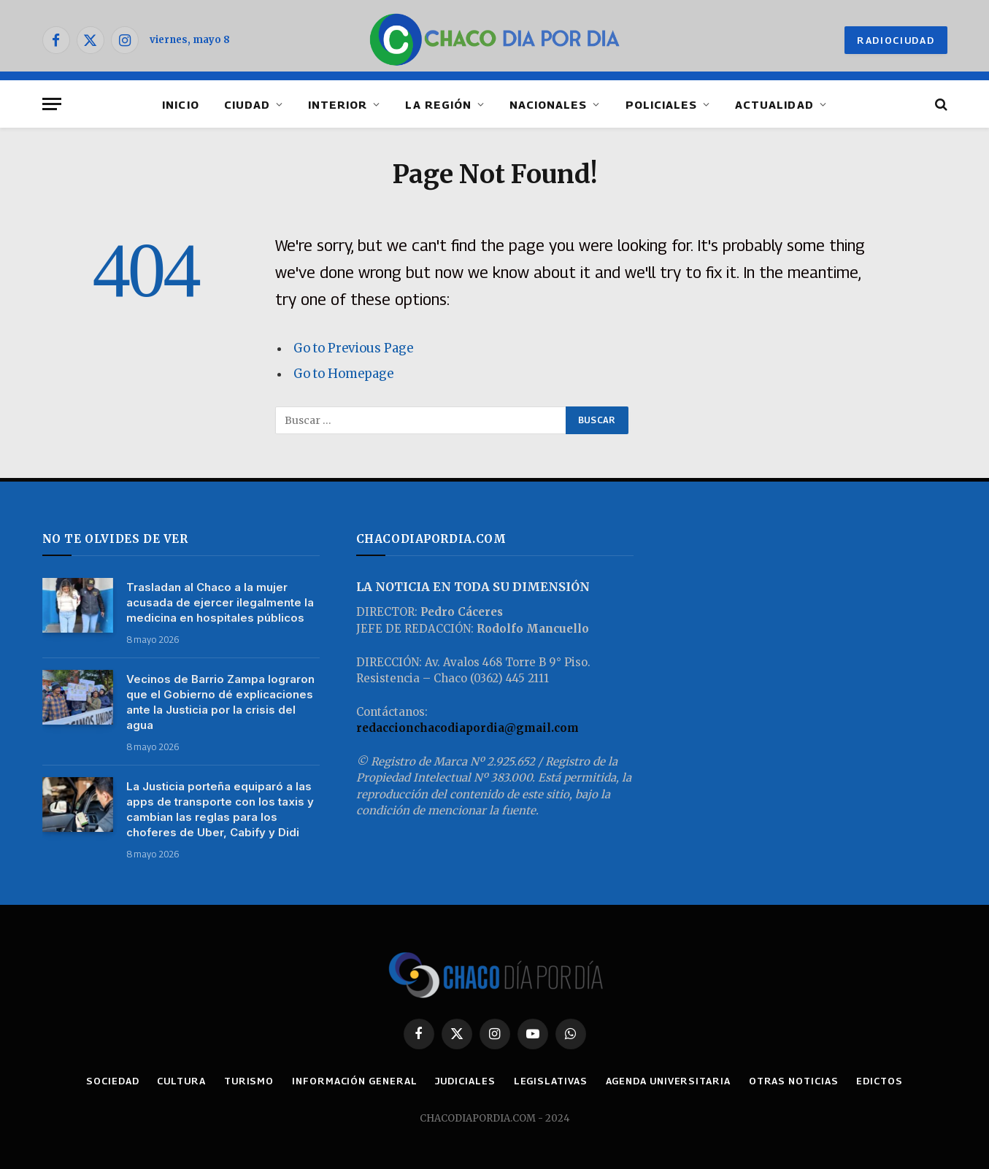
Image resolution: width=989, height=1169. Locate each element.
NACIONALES (548, 104)
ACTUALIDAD (774, 104)
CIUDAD (247, 104)
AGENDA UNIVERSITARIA (668, 1081)
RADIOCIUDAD (896, 40)
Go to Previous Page (353, 348)
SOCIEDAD (112, 1081)
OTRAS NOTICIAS (794, 1081)
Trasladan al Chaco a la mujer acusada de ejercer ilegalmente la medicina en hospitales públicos (220, 602)
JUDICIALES (465, 1081)
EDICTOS (879, 1081)
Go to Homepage (343, 374)
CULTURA (181, 1081)
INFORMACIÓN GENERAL (354, 1081)
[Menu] (51, 104)
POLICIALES (662, 104)
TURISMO (249, 1081)
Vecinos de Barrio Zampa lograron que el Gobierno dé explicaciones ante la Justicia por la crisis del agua (220, 702)
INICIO (180, 104)
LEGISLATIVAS (551, 1081)
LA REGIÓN (438, 104)
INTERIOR (337, 104)
